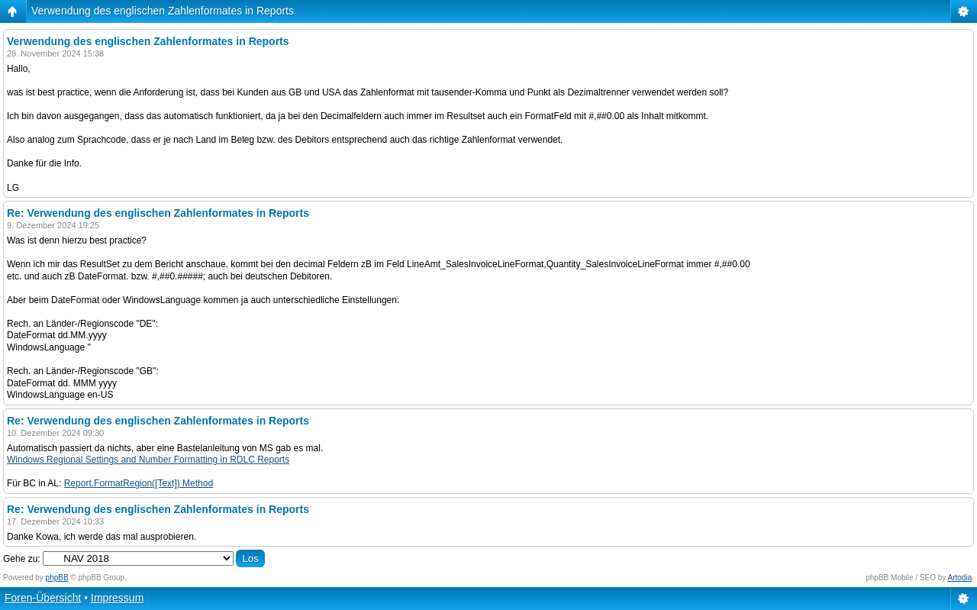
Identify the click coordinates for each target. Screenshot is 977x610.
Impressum (117, 598)
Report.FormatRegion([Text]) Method (138, 483)
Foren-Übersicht (43, 598)
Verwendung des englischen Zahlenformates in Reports (162, 11)
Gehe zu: (21, 559)
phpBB (57, 577)
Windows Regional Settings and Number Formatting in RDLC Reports (148, 459)
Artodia (960, 577)
